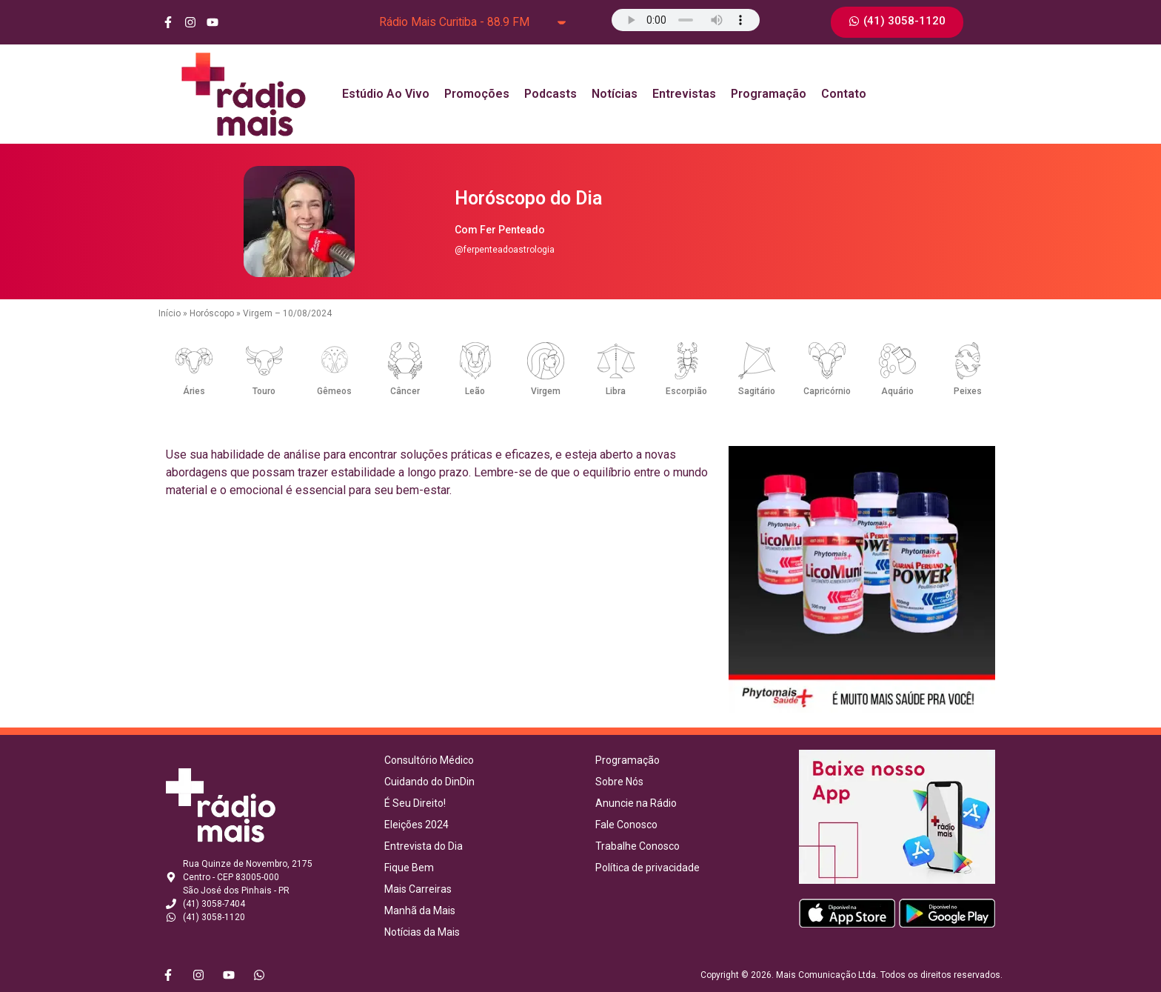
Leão (475, 391)
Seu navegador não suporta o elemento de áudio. (686, 20)
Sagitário (756, 391)
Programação (768, 94)
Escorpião (686, 391)
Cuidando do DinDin (429, 782)
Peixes (968, 391)
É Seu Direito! (415, 803)
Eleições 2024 (416, 824)
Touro (263, 391)
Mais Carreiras (418, 889)
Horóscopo (212, 313)
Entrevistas (684, 94)
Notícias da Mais (422, 932)
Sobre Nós (619, 782)
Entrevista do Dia (423, 846)
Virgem (546, 391)
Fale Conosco (626, 824)
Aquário (897, 391)
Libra (616, 391)
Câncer (405, 391)
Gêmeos (334, 391)
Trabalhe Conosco (637, 846)
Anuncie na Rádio (636, 803)
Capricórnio (827, 391)
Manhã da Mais (419, 910)
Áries (194, 391)
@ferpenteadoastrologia (505, 249)
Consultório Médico (429, 760)
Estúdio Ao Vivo (385, 94)
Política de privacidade (647, 867)
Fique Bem (409, 867)
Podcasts (550, 94)
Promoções (476, 94)
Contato (843, 94)
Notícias (615, 94)
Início (169, 313)
